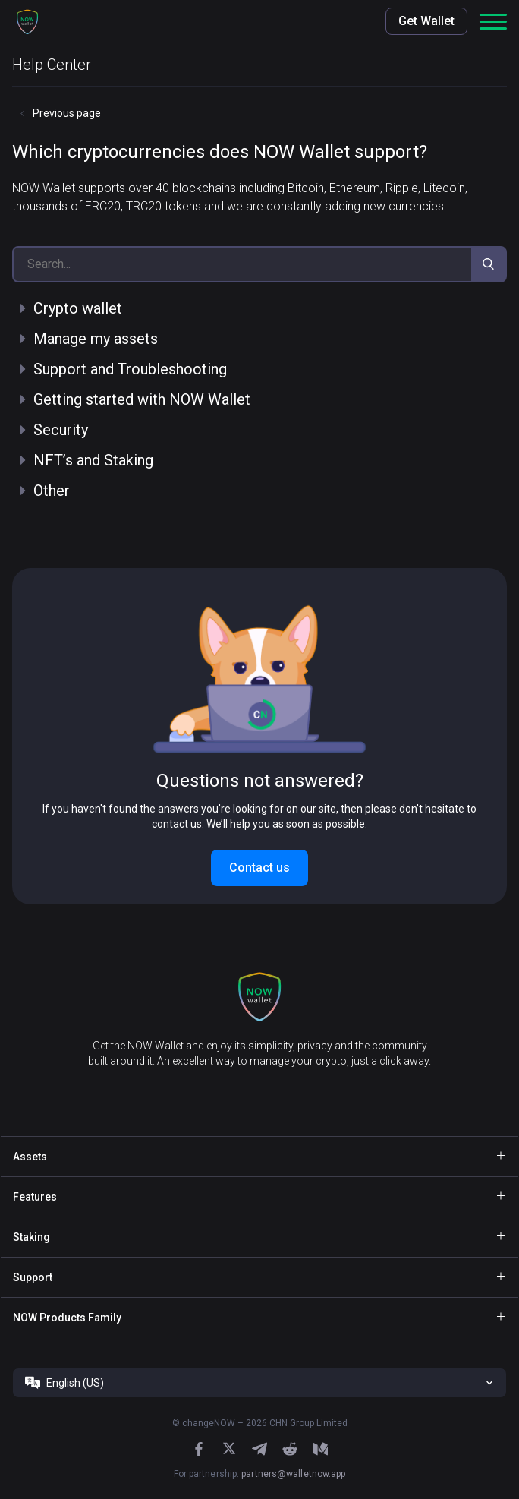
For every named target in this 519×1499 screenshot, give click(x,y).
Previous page (67, 113)
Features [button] (35, 1197)
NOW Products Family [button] (67, 1317)
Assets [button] (30, 1156)
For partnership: (260, 1474)
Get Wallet (426, 21)
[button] (27, 21)
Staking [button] (31, 1237)
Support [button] (32, 1277)
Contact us (259, 867)
